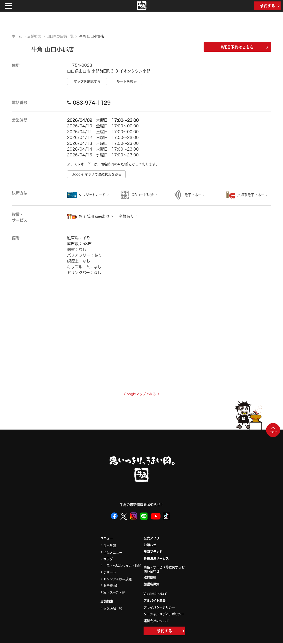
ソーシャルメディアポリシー (164, 614)
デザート (109, 572)
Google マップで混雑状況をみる (96, 174)
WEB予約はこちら (244, 47)
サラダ (108, 558)
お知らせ (150, 544)
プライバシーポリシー (159, 607)
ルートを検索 (126, 81)
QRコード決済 (143, 195)
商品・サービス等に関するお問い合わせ (164, 569)
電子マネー (192, 195)
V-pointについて (155, 593)
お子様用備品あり (94, 216)
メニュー (106, 538)
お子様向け (111, 585)
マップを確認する (87, 81)
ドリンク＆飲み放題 (117, 579)
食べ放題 (109, 545)
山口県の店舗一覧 (60, 36)
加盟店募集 (151, 584)
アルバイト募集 (155, 600)
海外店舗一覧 (112, 608)
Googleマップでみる (141, 394)
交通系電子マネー (250, 195)
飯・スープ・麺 (114, 592)
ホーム (17, 36)
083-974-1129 (89, 102)
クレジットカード (92, 195)
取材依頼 (150, 577)
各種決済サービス (156, 558)
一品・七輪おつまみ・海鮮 (122, 565)
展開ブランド (153, 551)
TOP (273, 430)
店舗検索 (34, 36)
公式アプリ (151, 538)
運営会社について (156, 620)
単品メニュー (112, 552)
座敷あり (126, 216)
